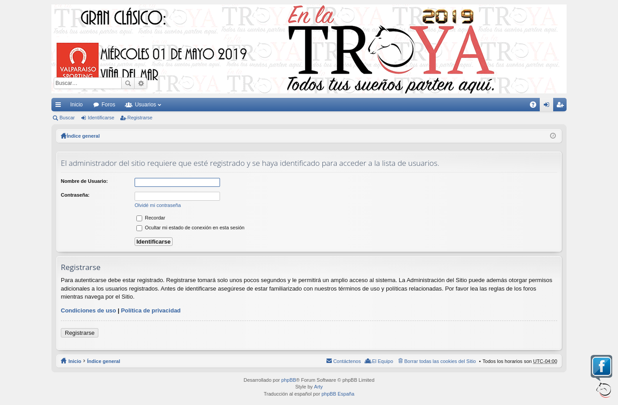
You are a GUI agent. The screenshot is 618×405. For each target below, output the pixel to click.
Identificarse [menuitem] (548, 106)
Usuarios (145, 104)
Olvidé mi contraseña (158, 205)
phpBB (288, 380)
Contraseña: (75, 195)
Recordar (150, 217)
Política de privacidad (151, 310)
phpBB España (338, 394)
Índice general (103, 361)
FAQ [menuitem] (536, 106)
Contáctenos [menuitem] (347, 361)
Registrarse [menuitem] (562, 106)
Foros (108, 104)
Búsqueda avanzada (141, 83)
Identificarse (101, 117)
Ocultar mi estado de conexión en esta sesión (190, 227)
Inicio (76, 104)
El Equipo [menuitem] (382, 361)
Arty (318, 386)
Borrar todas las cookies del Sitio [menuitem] (440, 361)
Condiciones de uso (88, 310)
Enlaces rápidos (60, 106)
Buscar (128, 83)
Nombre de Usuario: (84, 181)
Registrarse (139, 117)
